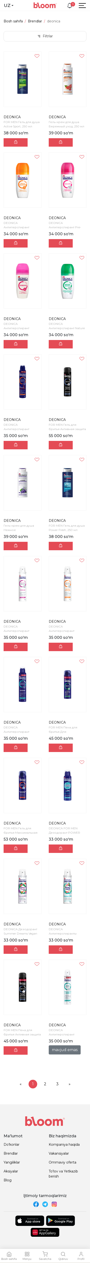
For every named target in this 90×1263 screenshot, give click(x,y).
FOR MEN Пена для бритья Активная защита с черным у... (22, 1034)
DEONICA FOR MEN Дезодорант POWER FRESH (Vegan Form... (64, 832)
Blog (8, 1180)
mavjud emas (65, 1049)
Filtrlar (45, 36)
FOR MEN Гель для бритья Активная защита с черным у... (67, 429)
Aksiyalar (11, 1171)
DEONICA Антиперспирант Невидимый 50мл (17, 328)
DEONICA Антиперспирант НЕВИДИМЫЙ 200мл (19, 631)
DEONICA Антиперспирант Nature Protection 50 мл (67, 328)
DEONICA (12, 117)
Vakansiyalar (59, 1153)
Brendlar (35, 21)
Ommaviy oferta (62, 1162)
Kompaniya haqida (64, 1144)
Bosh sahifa (13, 21)
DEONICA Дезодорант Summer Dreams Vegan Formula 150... (20, 933)
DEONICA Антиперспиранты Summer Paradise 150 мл (66, 933)
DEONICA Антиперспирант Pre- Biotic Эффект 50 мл (65, 227)
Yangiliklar (12, 1162)
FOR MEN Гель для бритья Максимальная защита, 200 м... (20, 832)
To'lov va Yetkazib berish (63, 1173)
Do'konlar (11, 1144)
